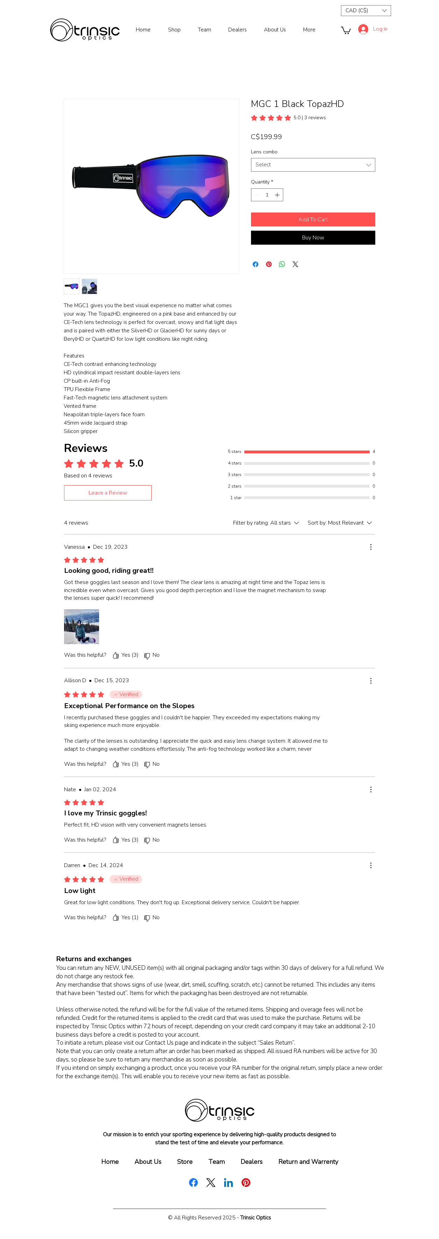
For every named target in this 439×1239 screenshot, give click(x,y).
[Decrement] (256, 195)
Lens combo (264, 152)
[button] (366, 10)
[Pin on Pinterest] (269, 264)
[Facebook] (193, 1182)
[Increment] (277, 195)
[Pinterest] (246, 1182)
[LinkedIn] (228, 1182)
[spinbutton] (267, 195)
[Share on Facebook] (255, 264)
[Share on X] (295, 264)
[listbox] (366, 10)
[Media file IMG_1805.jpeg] (81, 626)
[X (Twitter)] (211, 1182)
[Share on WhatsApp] (282, 264)
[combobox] (313, 165)
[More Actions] (371, 547)
